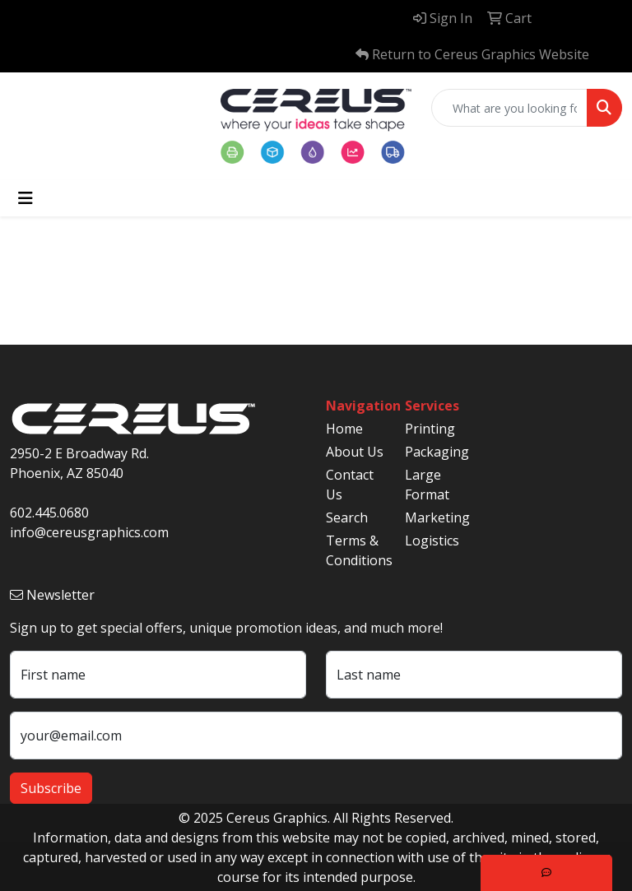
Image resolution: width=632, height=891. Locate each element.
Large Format (427, 485)
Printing (430, 429)
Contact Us (350, 485)
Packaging (434, 452)
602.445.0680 (49, 513)
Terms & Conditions (355, 550)
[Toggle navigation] (25, 198)
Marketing (434, 517)
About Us (354, 452)
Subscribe (51, 788)
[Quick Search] (509, 108)
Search (347, 517)
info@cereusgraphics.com (89, 532)
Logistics (432, 540)
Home (344, 429)
